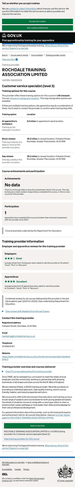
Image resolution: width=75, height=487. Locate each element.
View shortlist (10, 59)
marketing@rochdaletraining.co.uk (18, 336)
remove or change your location (24, 98)
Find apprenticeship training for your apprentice (28, 40)
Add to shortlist (37, 425)
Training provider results (55, 55)
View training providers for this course (21, 439)
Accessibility (7, 469)
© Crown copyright (65, 480)
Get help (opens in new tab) (13, 462)
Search (5, 55)
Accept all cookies (37, 21)
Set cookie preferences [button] (37, 28)
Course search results (19, 55)
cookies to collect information (23, 8)
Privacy (26, 469)
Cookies (18, 469)
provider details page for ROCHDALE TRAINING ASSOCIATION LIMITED (36, 416)
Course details (37, 55)
